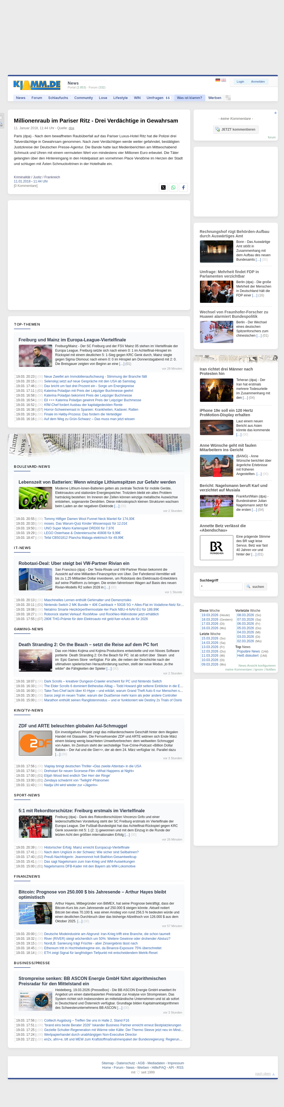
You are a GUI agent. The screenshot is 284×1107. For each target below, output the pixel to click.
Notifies (270, 669)
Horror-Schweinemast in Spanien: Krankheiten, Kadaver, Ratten (91, 410)
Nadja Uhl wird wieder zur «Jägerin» (71, 785)
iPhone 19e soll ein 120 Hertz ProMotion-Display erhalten (226, 412)
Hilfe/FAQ (159, 1068)
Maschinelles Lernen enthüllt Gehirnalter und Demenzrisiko (87, 600)
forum (272, 137)
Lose (103, 98)
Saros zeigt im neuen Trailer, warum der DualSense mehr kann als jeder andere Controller (110, 695)
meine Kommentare (238, 669)
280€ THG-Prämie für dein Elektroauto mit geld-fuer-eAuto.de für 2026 (96, 619)
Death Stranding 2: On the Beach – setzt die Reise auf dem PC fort (88, 644)
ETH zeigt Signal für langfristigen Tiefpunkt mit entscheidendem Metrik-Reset (101, 953)
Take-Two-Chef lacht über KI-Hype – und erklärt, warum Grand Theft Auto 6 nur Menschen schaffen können (123, 691)
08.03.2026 (245, 615)
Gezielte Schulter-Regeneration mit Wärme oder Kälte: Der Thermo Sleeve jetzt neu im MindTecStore (119, 1030)
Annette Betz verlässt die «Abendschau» (223, 528)
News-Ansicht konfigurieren (257, 665)
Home (106, 1068)
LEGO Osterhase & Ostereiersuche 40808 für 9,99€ (82, 533)
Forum (37, 98)
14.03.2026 (210, 643)
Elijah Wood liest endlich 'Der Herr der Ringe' (77, 776)
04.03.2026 (245, 632)
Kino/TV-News (28, 710)
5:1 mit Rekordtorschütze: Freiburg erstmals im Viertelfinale (82, 810)
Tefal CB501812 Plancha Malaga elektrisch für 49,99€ (83, 538)
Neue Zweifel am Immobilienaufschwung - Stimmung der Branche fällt (95, 377)
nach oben (263, 1074)
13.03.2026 (210, 647)
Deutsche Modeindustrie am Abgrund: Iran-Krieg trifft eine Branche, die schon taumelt (107, 934)
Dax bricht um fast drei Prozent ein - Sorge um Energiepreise (89, 386)
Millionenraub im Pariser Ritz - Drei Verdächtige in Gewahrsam (96, 121)
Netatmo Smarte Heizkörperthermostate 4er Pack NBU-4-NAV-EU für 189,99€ (101, 609)
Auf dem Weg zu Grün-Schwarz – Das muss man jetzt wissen (89, 419)
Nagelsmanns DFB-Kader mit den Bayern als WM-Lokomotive (89, 866)
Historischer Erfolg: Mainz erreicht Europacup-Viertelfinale (87, 847)
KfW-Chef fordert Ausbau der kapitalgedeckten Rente (83, 405)
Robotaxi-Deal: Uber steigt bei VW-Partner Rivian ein (74, 563)
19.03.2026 (210, 615)
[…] (122, 364)
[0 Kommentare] (25, 186)
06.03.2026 (245, 624)
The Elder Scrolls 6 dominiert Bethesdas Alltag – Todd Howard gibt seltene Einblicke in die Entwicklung (120, 686)
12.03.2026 (210, 651)
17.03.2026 (210, 624)
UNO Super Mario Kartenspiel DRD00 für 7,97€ (79, 528)
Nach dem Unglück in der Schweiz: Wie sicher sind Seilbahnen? (91, 852)
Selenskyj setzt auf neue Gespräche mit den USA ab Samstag (90, 381)
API (171, 1068)
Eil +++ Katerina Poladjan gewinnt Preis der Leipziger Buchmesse (92, 400)
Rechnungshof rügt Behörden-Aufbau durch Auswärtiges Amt (234, 233)
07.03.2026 (245, 619)
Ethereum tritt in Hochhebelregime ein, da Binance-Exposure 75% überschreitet (102, 948)
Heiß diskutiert (248, 655)
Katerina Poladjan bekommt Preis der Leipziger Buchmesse (88, 395)
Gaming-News (29, 629)
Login (240, 81)
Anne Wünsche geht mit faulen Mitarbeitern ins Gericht (228, 447)
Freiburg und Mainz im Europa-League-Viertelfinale (72, 339)
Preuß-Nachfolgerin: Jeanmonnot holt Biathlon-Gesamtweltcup (90, 857)
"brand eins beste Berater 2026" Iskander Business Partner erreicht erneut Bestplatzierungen (112, 1025)
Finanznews (27, 876)
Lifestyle (120, 98)
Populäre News (248, 651)
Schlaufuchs (58, 98)
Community (83, 98)
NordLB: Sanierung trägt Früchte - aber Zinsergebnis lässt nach (91, 943)
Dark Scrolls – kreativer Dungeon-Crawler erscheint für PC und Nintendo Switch (103, 681)
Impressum (176, 1063)
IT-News (22, 547)
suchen (255, 586)
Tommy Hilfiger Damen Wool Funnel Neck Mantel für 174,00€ (89, 519)
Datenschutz (125, 1063)
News (21, 98)
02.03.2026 (245, 641)
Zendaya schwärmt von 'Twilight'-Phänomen (76, 780)
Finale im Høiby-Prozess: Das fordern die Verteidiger (83, 414)
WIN (137, 98)
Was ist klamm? (189, 98)
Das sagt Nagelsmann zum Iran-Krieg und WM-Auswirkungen (89, 862)
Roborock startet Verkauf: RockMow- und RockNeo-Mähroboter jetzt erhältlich (101, 614)
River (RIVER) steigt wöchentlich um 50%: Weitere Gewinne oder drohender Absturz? (107, 939)
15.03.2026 (210, 638)
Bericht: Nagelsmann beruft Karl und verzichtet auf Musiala (233, 487)
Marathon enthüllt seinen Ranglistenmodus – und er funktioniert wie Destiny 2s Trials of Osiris (113, 700)
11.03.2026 (210, 655)
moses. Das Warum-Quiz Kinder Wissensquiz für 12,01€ (85, 523)
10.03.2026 (210, 660)
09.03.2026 (210, 664)
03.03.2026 (245, 637)
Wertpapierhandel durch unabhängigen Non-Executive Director (90, 1035)
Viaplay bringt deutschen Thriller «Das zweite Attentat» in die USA (92, 766)
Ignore (258, 669)
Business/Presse (32, 963)
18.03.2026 (210, 619)
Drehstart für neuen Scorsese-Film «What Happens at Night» (89, 771)
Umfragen (159, 98)
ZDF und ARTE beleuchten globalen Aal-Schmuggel (73, 725)
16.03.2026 (210, 628)
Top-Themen (27, 324)
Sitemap (108, 1063)
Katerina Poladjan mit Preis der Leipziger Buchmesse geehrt (88, 391)
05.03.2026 (245, 628)
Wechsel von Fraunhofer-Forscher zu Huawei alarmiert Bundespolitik (234, 314)
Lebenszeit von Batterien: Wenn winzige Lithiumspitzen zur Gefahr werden (97, 482)
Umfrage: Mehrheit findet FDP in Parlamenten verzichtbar (229, 274)
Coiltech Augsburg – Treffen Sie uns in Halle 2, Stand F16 (86, 1020)
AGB (141, 1063)
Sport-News (27, 795)
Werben (214, 98)
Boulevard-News (32, 466)
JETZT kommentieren (235, 129)
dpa (71, 128)
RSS (180, 1068)
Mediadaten (156, 1063)
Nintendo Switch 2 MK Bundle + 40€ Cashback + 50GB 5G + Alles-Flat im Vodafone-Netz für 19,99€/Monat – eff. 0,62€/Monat (137, 605)
